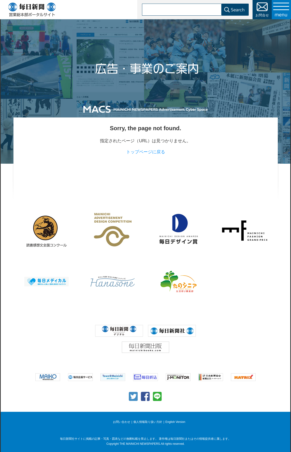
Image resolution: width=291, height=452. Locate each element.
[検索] (188, 9)
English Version (175, 422)
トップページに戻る (145, 151)
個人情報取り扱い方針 (147, 422)
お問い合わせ (121, 422)
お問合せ (262, 15)
